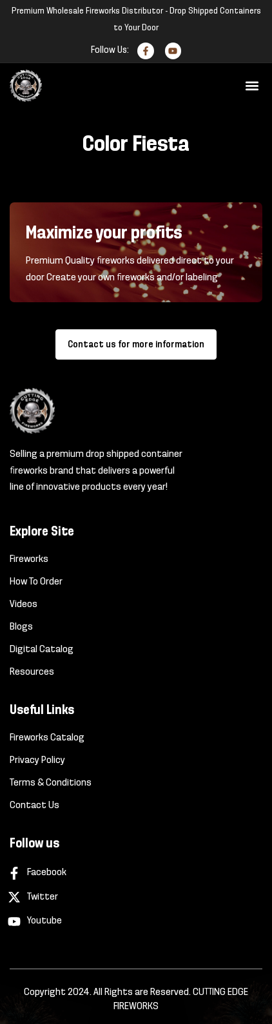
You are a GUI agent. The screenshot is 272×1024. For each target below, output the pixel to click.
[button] (251, 86)
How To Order (36, 582)
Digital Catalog (41, 649)
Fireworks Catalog (47, 738)
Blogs (21, 627)
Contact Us (34, 805)
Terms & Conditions (51, 783)
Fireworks (29, 559)
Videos (23, 604)
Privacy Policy (37, 760)
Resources (32, 672)
